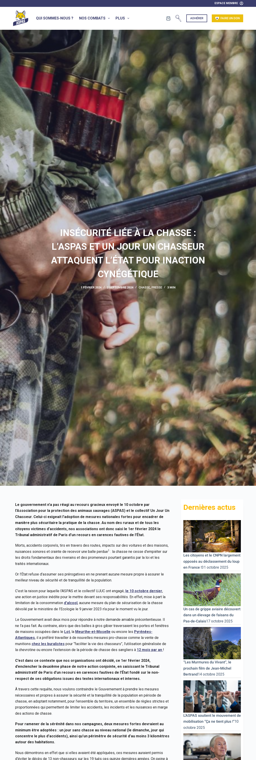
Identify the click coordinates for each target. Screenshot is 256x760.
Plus (123, 18)
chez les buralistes (48, 644)
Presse (156, 287)
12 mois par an (150, 650)
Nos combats (95, 18)
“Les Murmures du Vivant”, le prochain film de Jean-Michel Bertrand (207, 668)
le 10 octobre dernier (143, 591)
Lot (67, 632)
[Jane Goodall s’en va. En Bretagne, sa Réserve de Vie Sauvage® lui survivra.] (212, 748)
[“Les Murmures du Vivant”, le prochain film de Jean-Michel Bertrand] (212, 643)
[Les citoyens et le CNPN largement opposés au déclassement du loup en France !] (212, 536)
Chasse (144, 287)
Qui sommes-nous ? (54, 18)
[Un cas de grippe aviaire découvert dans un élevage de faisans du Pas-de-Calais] (212, 589)
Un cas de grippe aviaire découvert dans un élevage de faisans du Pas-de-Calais (211, 615)
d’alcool (70, 603)
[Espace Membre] (229, 3)
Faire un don (227, 18)
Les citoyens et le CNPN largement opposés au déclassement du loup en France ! (211, 561)
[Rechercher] (178, 18)
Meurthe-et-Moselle (92, 632)
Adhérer (196, 18)
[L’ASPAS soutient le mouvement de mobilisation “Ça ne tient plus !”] (212, 696)
